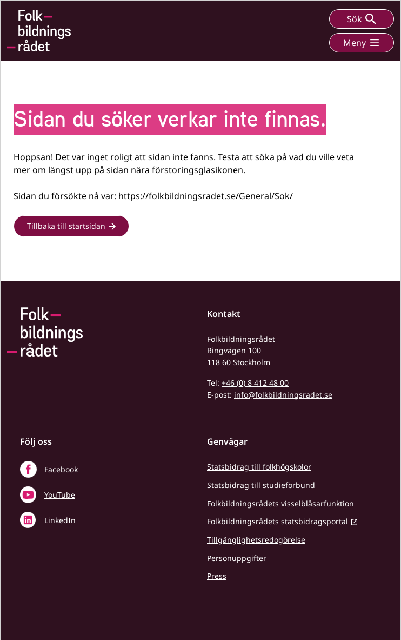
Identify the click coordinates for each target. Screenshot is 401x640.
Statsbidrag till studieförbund (261, 485)
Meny (361, 43)
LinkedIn (60, 520)
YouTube (59, 495)
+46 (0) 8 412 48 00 (255, 383)
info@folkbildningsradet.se (283, 395)
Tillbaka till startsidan (66, 226)
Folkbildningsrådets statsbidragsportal (277, 521)
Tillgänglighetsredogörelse (256, 540)
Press (216, 576)
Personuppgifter (236, 558)
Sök (361, 19)
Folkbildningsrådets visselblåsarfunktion (280, 503)
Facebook (61, 469)
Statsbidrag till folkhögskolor (259, 466)
